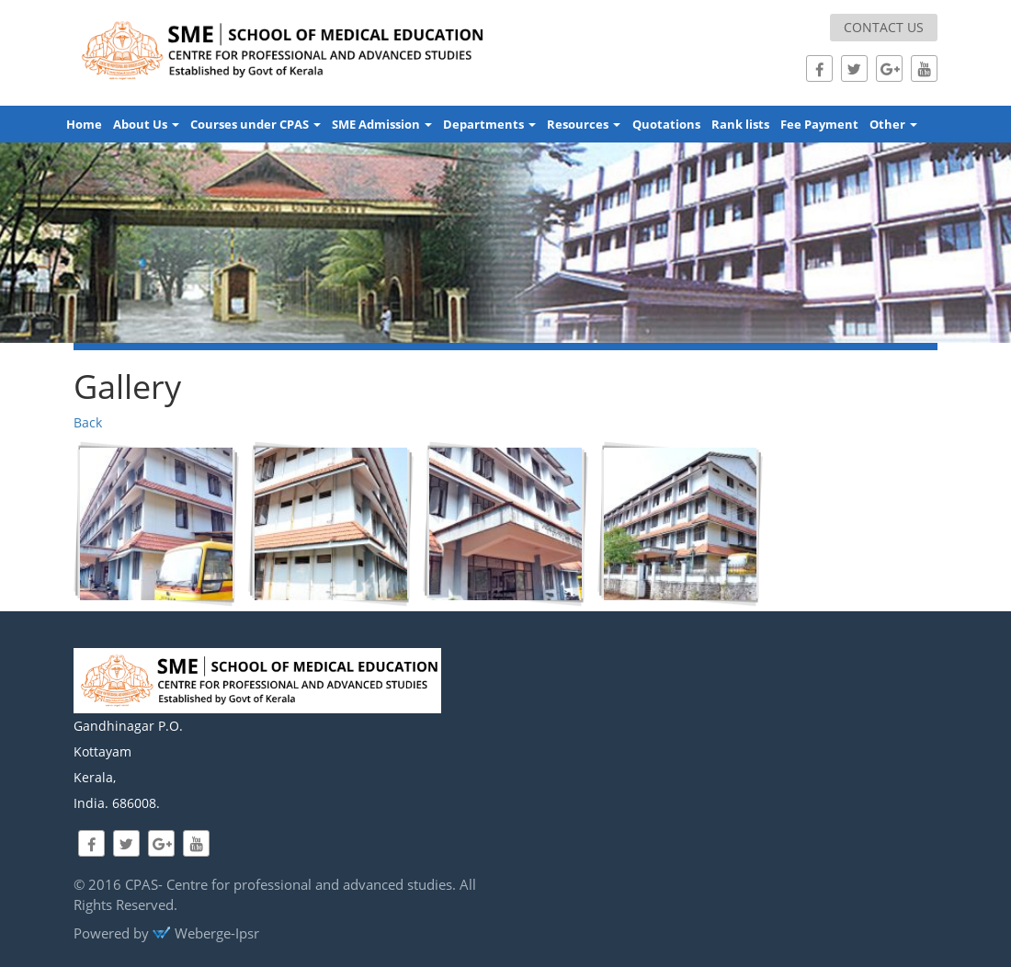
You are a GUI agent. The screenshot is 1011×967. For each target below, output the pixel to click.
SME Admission (382, 124)
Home (84, 124)
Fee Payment (819, 124)
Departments (489, 124)
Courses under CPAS (255, 124)
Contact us (884, 27)
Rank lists (740, 124)
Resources (583, 124)
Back (88, 422)
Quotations (666, 124)
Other (893, 124)
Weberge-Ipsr (206, 933)
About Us (146, 124)
